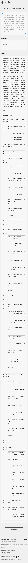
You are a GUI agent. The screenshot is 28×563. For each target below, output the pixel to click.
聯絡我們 (8, 556)
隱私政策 (13, 556)
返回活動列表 (14, 529)
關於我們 (3, 556)
